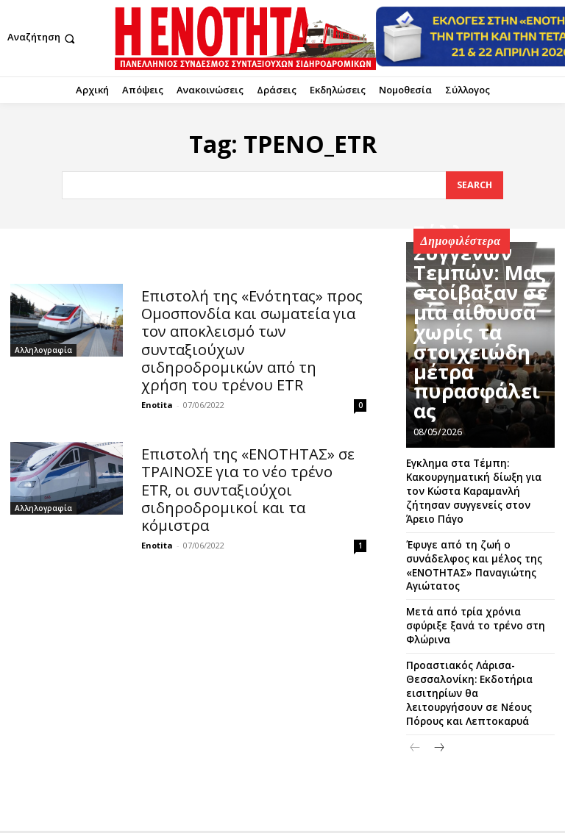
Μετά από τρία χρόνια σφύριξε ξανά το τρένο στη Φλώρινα (474, 582)
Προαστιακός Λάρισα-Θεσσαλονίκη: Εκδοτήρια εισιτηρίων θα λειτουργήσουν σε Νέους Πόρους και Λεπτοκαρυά (478, 632)
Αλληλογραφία (43, 349)
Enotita (157, 377)
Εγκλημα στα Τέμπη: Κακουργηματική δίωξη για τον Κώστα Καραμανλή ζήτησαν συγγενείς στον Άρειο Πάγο (473, 481)
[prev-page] (415, 677)
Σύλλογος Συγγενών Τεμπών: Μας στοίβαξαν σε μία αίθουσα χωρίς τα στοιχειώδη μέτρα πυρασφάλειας (473, 385)
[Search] (473, 185)
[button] (42, 38)
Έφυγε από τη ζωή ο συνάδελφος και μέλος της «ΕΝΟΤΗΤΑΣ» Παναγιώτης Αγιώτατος (479, 538)
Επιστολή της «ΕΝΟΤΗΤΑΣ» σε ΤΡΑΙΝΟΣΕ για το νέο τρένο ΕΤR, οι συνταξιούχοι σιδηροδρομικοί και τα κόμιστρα (250, 450)
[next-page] (439, 677)
